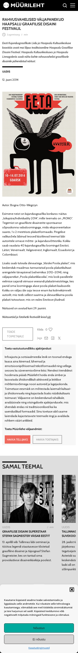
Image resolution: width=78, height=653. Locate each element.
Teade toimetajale (15, 334)
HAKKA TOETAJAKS (47, 439)
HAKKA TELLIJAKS (17, 439)
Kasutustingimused (39, 647)
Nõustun (39, 628)
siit (48, 317)
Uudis (6, 71)
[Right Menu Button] (72, 5)
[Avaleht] (23, 7)
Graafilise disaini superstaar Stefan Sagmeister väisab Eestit (26, 534)
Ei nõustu (39, 639)
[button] (72, 590)
